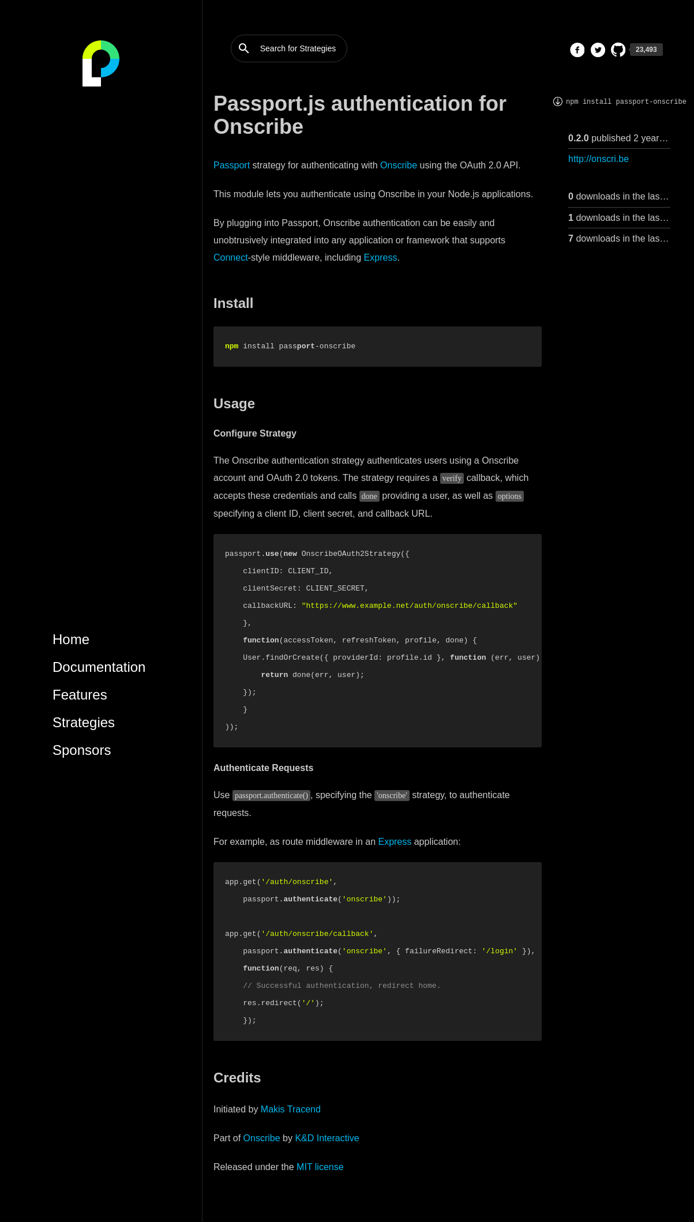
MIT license (320, 1167)
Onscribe (398, 165)
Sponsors (81, 750)
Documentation (98, 667)
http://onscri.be (598, 159)
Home (70, 639)
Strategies (83, 722)
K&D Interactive (327, 1138)
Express (380, 257)
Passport (231, 165)
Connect (230, 257)
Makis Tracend (291, 1109)
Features (79, 694)
